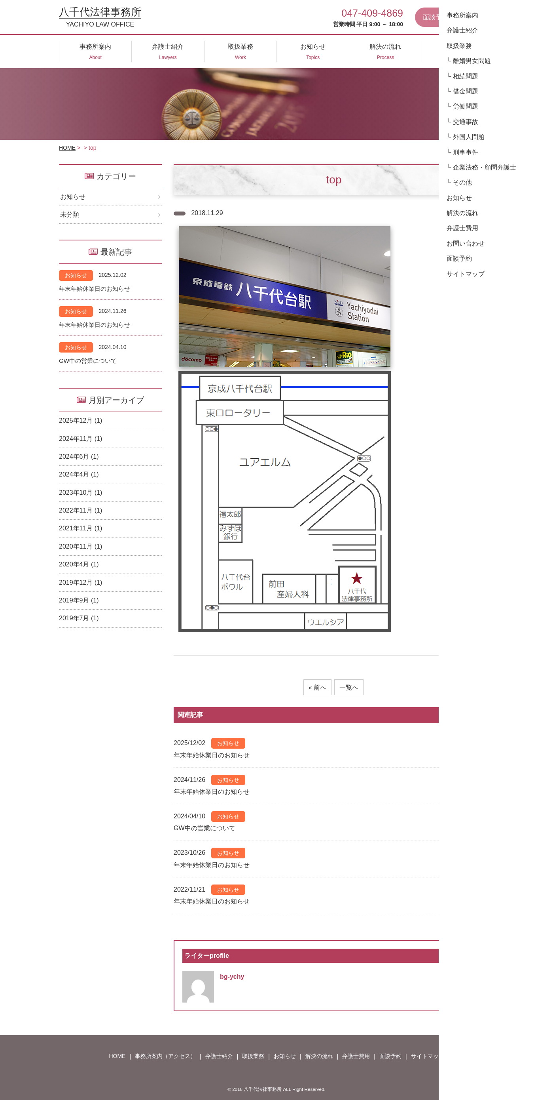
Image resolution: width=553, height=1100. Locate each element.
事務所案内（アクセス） (165, 1056)
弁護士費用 (356, 1056)
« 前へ (317, 687)
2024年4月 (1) (79, 474)
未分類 (69, 214)
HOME (67, 148)
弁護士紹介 (219, 1056)
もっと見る (470, 715)
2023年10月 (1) (80, 492)
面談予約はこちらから (454, 17)
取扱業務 (253, 1056)
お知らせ (72, 196)
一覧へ (348, 687)
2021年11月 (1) (80, 528)
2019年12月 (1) (80, 582)
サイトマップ (427, 1056)
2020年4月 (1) (79, 564)
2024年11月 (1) (80, 438)
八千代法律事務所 (100, 17)
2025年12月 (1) (80, 420)
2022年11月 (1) (80, 510)
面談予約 (390, 1056)
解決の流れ (319, 1056)
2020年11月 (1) (80, 546)
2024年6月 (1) (79, 456)
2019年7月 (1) (79, 618)
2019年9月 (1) (79, 600)
